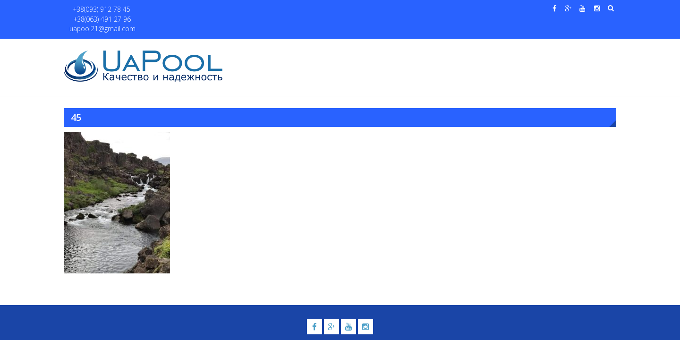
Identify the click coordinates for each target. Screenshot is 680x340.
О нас (281, 47)
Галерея (404, 47)
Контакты (570, 47)
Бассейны (314, 47)
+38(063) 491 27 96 (160, 9)
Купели (360, 47)
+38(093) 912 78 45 (97, 9)
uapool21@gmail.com (226, 9)
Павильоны (518, 47)
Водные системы (453, 47)
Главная (249, 47)
